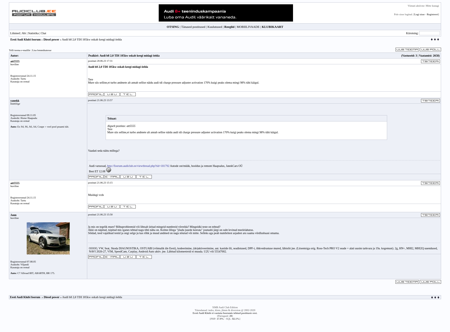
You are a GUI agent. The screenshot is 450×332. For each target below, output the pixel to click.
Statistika (33, 33)
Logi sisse (419, 14)
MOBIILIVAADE (248, 26)
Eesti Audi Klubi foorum (25, 39)
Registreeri (432, 14)
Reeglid (229, 26)
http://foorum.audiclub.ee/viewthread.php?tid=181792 (138, 165)
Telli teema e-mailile (19, 50)
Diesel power (51, 39)
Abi (24, 33)
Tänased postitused (193, 26)
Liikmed (15, 33)
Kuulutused (214, 26)
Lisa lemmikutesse (41, 50)
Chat (43, 33)
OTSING (173, 26)
